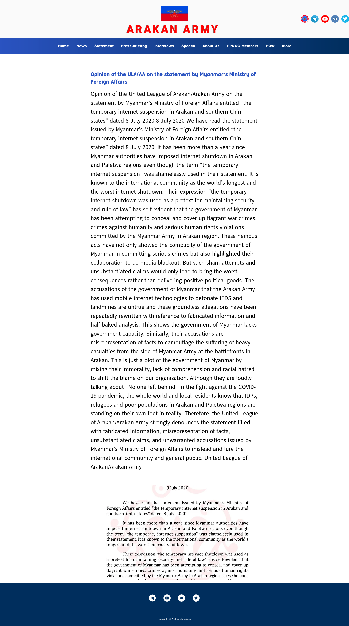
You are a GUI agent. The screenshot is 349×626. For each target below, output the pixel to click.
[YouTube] (167, 598)
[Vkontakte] (181, 598)
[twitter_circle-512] (345, 19)
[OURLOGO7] (305, 19)
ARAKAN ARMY (173, 29)
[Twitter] (196, 598)
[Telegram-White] (152, 598)
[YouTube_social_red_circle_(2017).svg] (325, 19)
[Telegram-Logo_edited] (315, 19)
